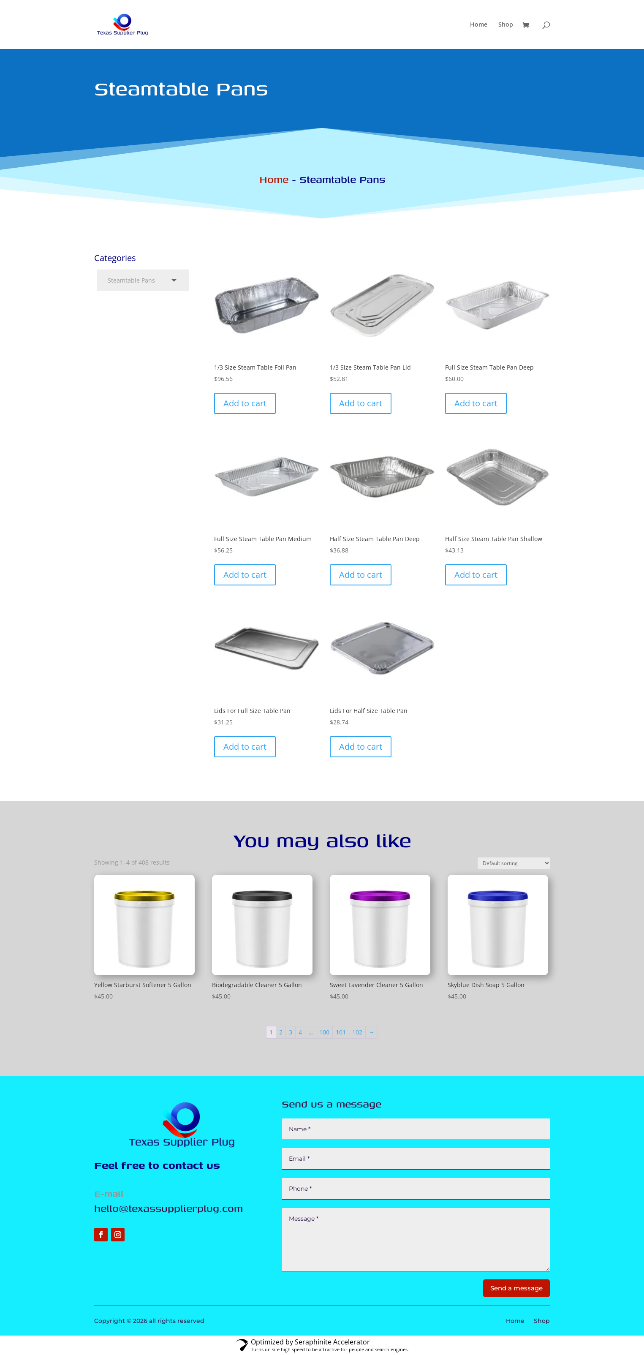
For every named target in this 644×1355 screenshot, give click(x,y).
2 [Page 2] (281, 1032)
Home (478, 25)
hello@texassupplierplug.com (168, 1208)
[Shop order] (514, 863)
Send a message (516, 1288)
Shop (505, 25)
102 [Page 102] (357, 1032)
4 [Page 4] (300, 1032)
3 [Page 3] (290, 1032)
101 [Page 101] (341, 1032)
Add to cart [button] (244, 403)
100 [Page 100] (324, 1032)
